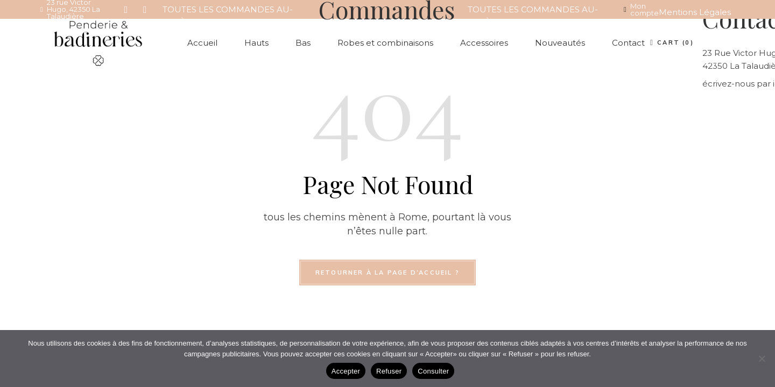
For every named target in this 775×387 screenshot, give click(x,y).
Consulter (433, 371)
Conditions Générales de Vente (686, 37)
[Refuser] (761, 358)
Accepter (346, 371)
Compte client (688, 63)
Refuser (388, 371)
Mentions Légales (695, 12)
